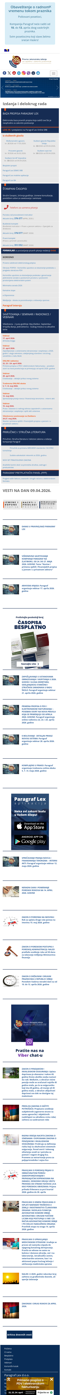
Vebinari (8, 1362)
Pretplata (8, 1359)
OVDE (53, 250)
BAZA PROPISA (11, 113)
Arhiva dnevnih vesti (19, 1334)
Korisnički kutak (11, 1366)
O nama (7, 1352)
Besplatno (8, 1355)
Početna (8, 1348)
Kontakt (7, 1369)
